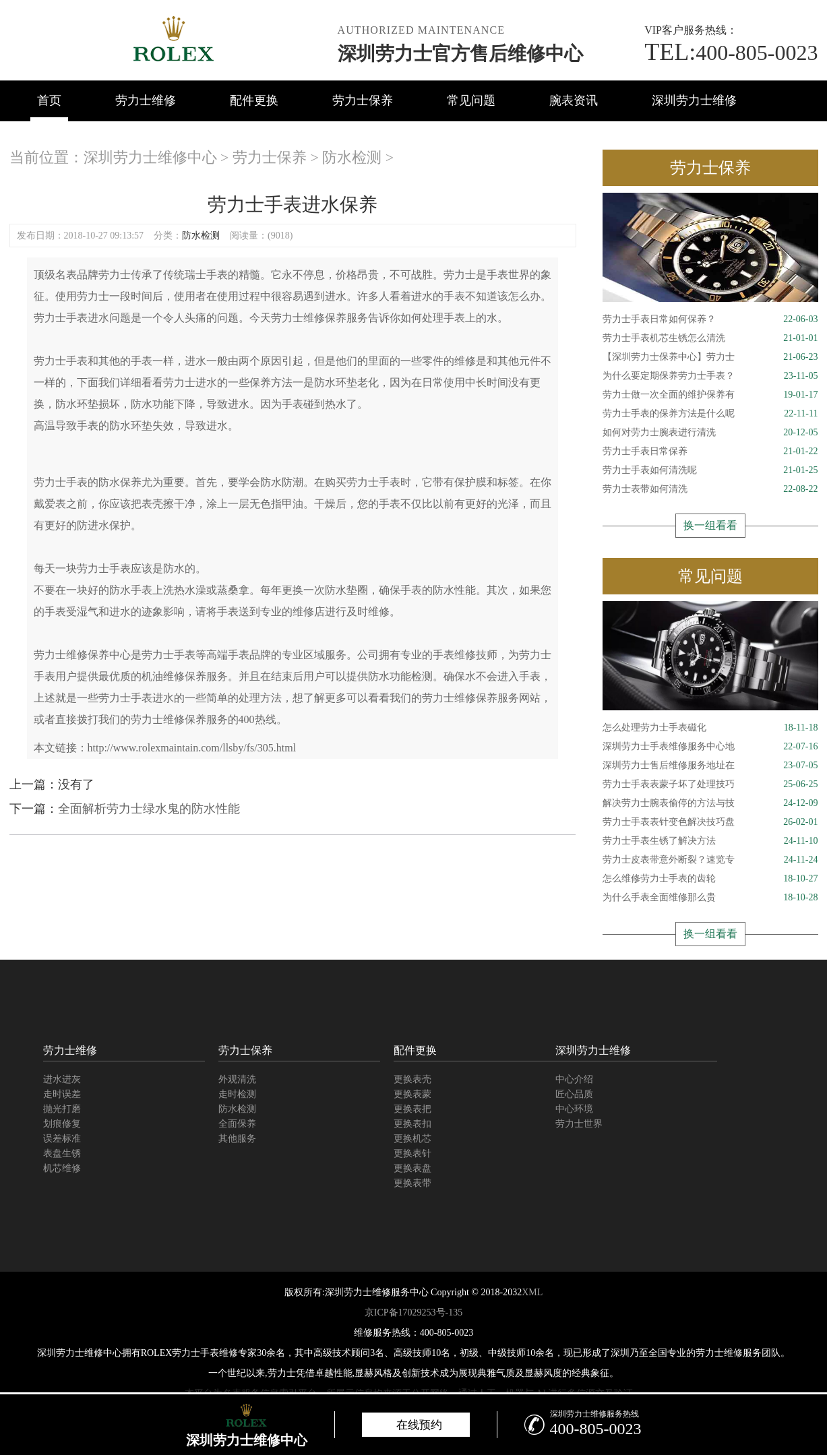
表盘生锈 (62, 1153)
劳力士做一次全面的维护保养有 (710, 394)
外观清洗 (237, 1079)
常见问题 (471, 100)
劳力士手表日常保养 (710, 451)
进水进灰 (62, 1079)
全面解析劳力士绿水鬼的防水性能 (149, 808)
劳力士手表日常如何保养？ (710, 319)
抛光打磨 (62, 1109)
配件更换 (254, 100)
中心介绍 (574, 1079)
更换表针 (412, 1153)
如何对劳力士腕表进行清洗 (710, 432)
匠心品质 (574, 1094)
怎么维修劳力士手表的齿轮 (710, 878)
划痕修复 (62, 1124)
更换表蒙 (412, 1094)
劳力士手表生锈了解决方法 (710, 841)
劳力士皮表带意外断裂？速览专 (710, 859)
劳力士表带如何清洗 (710, 489)
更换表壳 (412, 1079)
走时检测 (237, 1094)
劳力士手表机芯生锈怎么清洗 (710, 338)
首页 (49, 100)
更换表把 (412, 1109)
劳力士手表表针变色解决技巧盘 (710, 822)
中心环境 (574, 1109)
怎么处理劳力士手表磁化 (710, 727)
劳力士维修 (145, 100)
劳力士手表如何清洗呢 (710, 470)
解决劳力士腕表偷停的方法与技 (710, 803)
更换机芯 (412, 1139)
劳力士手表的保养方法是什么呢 (710, 413)
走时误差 (62, 1094)
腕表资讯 (573, 100)
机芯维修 (62, 1168)
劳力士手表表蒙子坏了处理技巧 (710, 784)
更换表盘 (412, 1168)
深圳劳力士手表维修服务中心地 (710, 746)
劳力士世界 (579, 1124)
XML (532, 1292)
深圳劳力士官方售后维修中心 (460, 53)
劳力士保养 (362, 100)
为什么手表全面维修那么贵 (710, 897)
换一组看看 (710, 525)
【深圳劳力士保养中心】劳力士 (710, 357)
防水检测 (351, 157)
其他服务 (237, 1139)
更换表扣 (412, 1124)
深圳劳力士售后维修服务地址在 (710, 765)
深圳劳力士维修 (694, 100)
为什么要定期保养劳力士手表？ (710, 376)
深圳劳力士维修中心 (150, 157)
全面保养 (237, 1124)
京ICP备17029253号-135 (413, 1312)
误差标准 (62, 1139)
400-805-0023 (731, 52)
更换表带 (412, 1183)
